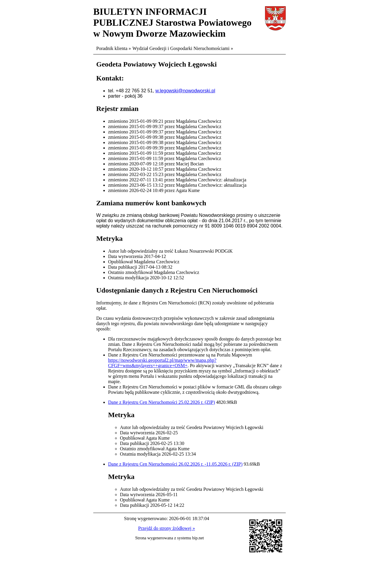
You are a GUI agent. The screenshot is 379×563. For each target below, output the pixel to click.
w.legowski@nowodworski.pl (185, 90)
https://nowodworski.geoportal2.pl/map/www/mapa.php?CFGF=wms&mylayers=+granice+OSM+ (162, 363)
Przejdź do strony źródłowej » (166, 528)
